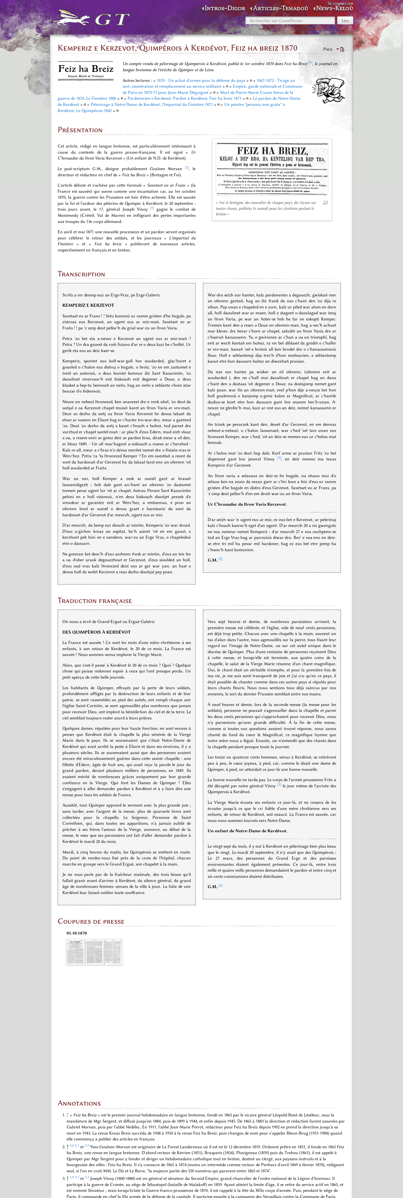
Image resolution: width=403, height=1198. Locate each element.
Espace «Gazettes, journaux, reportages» (129, 1159)
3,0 (72, 1062)
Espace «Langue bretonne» (200, 1159)
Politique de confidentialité (159, 1187)
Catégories (75, 1159)
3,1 (77, 1062)
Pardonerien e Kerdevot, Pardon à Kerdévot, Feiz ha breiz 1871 (185, 98)
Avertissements (255, 1187)
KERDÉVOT (241, 1159)
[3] (152, 208)
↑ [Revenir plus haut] (68, 1000)
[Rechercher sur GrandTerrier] (290, 20)
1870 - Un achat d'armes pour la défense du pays (201, 80)
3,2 (87, 1062)
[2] (187, 167)
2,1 (77, 1031)
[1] (310, 62)
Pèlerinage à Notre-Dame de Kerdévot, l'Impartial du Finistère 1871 (152, 104)
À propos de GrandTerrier (212, 1187)
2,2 (87, 1031)
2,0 (72, 1031)
